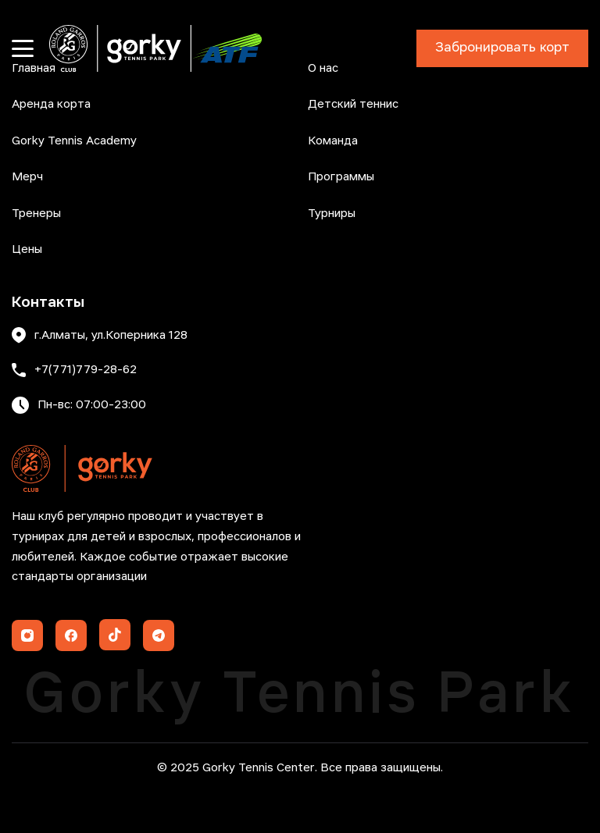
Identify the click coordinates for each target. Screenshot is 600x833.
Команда (333, 141)
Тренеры (36, 213)
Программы (341, 177)
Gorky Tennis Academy (74, 141)
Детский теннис (353, 104)
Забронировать (502, 48)
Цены (27, 249)
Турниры (331, 213)
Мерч (27, 177)
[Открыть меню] (23, 48)
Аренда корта (51, 104)
